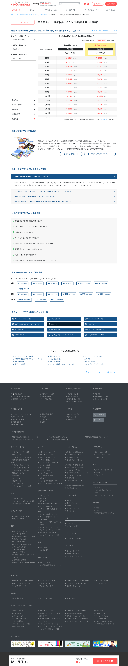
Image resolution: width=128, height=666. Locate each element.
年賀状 (96, 508)
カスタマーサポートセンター (22, 414)
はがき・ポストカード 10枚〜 (49, 527)
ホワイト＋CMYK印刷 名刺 (21, 544)
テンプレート (98, 394)
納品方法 (77, 388)
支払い (68, 388)
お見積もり (103, 119)
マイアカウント (44, 388)
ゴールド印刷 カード (46, 468)
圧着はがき (42, 519)
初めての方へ (17, 394)
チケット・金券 (70, 495)
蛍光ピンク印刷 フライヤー (21, 465)
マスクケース (98, 475)
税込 (101, 40)
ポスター (14, 493)
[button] (51, 10)
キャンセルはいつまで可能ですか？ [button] (26, 238)
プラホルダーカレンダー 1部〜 (76, 583)
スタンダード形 (75, 467)
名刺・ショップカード (19, 531)
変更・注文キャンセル (74, 402)
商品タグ (42, 478)
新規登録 (111, 4)
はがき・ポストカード (45, 491)
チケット (69, 500)
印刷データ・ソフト (100, 396)
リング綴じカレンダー (19, 586)
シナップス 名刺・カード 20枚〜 (23, 562)
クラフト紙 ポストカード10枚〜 (50, 530)
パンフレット (42, 557)
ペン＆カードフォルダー (74, 556)
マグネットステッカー (73, 480)
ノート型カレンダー (100, 583)
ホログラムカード (45, 473)
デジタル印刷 (21, 605)
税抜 (110, 40)
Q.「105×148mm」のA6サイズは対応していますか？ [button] (64, 176)
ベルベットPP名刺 (18, 552)
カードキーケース (72, 553)
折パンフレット (44, 562)
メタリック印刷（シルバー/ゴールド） (61, 335)
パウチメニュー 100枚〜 (102, 455)
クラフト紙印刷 (89, 361)
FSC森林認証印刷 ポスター (58, 437)
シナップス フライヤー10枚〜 (95, 335)
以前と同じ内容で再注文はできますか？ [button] (27, 221)
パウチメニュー (98, 447)
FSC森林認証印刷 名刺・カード (96, 437)
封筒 (67, 518)
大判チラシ (89, 324)
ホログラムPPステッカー (74, 460)
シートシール (73, 475)
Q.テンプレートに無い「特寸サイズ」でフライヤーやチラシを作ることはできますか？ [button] (64, 191)
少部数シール (98, 611)
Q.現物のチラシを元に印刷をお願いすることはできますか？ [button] (64, 196)
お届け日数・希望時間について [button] (24, 255)
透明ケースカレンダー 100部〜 (22, 580)
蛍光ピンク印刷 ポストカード (49, 504)
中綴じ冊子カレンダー (46, 586)
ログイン (97, 4)
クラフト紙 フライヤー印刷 (94, 329)
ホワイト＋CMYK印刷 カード (49, 462)
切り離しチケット (72, 508)
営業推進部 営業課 (45, 414)
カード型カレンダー (100, 580)
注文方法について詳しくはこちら (104, 30)
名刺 (12, 526)
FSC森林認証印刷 (17, 432)
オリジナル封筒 (71, 526)
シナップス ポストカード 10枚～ (50, 535)
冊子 (39, 542)
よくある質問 (43, 419)
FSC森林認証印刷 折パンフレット (24, 440)
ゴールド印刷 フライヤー (20, 470)
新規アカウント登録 (46, 394)
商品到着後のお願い (73, 399)
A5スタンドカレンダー (46, 580)
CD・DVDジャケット (100, 482)
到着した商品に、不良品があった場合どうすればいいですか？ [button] (35, 260)
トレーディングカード (46, 475)
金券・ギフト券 (71, 503)
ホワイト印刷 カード (46, 460)
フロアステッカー (72, 478)
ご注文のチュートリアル (20, 396)
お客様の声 (70, 419)
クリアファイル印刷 (73, 538)
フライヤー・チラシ (18, 447)
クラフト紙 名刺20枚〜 (19, 560)
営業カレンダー (71, 417)
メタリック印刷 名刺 (18, 547)
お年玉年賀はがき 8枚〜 (47, 532)
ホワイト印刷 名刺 (18, 541)
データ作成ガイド (71, 154)
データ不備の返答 (45, 399)
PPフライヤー (17, 329)
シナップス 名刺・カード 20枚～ (50, 629)
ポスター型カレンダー (73, 586)
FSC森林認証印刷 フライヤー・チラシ (25, 324)
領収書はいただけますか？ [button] (23, 232)
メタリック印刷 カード (46, 465)
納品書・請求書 (71, 396)
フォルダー (69, 546)
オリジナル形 (76, 473)
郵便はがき (42, 501)
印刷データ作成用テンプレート (100, 154)
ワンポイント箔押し (45, 598)
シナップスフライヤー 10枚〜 (22, 486)
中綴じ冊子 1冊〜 (17, 626)
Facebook (98, 420)
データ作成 (97, 388)
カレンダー (14, 575)
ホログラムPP (70, 598)
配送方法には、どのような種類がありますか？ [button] (30, 249)
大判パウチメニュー (100, 457)
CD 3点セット (98, 487)
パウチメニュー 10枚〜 (101, 452)
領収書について (71, 394)
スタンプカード (44, 470)
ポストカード (43, 496)
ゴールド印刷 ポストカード (48, 517)
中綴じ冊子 (42, 547)
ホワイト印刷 (16, 613)
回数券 (68, 506)
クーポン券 (69, 511)
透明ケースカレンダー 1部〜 (21, 583)
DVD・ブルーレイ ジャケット (104, 495)
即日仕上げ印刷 (17, 598)
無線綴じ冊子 (43, 550)
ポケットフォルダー (73, 551)
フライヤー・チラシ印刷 (23, 14)
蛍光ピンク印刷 (18, 335)
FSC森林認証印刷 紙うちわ (58, 440)
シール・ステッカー (72, 447)
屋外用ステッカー (72, 488)
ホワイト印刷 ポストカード (48, 506)
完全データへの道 (100, 399)
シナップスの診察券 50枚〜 (48, 481)
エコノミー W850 (17, 519)
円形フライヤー (54, 329)
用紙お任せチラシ (40, 14)
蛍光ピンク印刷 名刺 (18, 539)
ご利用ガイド (16, 388)
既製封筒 (69, 523)
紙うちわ (96, 510)
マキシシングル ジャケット (103, 490)
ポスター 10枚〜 (17, 498)
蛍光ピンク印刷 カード (46, 457)
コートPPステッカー (73, 455)
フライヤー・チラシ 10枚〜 (94, 319)
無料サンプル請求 (72, 414)
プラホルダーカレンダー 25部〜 (77, 580)
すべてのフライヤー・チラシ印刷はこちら (101, 372)
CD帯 (95, 492)
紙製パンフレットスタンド (102, 470)
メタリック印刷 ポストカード (49, 514)
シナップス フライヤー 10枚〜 (94, 364)
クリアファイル (70, 533)
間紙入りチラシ (54, 319)
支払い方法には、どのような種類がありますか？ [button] (31, 226)
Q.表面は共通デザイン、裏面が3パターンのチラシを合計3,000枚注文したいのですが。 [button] (64, 201)
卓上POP (96, 472)
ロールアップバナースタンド (21, 516)
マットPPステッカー (73, 457)
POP (94, 464)
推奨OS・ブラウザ (18, 399)
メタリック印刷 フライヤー (21, 468)
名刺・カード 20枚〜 (19, 534)
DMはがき (42, 498)
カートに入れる (105, 661)
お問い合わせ (16, 409)
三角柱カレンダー (45, 583)
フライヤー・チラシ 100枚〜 (22, 319)
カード (40, 447)
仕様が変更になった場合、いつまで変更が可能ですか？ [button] (33, 243)
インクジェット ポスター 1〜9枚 (23, 501)
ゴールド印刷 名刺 (18, 549)
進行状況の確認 (44, 396)
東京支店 (42, 417)
